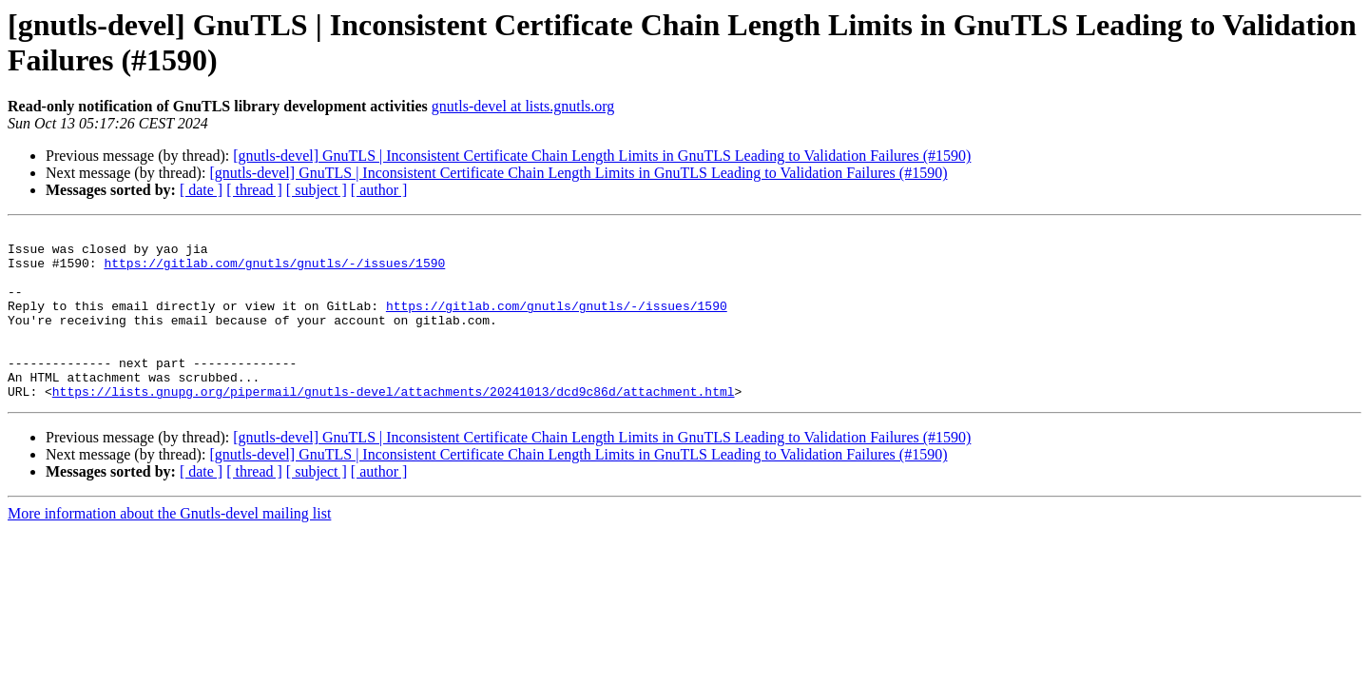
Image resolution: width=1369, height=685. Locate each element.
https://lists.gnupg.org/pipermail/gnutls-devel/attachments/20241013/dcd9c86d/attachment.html (393, 425)
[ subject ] (316, 190)
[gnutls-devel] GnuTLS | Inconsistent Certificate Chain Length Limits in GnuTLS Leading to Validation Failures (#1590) (602, 155)
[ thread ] (254, 190)
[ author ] (379, 190)
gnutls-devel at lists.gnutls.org (523, 106)
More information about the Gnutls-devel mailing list (169, 547)
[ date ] (201, 190)
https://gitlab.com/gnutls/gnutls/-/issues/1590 (274, 271)
